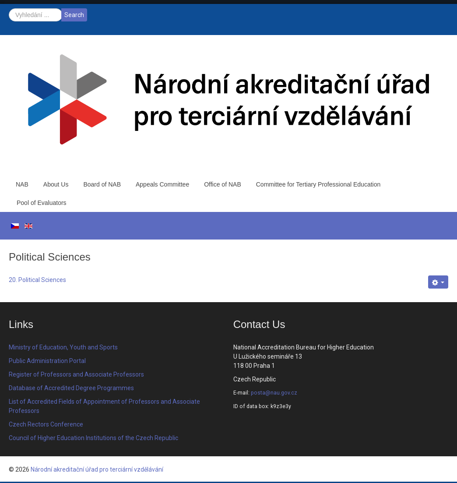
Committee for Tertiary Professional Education (318, 184)
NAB (22, 184)
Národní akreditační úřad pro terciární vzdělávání (97, 469)
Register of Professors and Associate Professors (76, 374)
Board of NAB (102, 184)
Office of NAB (222, 184)
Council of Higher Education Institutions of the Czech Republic (93, 437)
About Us (56, 184)
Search (74, 14)
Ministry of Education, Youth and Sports (63, 347)
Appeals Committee (162, 184)
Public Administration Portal (47, 360)
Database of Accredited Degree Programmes (71, 387)
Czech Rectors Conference (46, 424)
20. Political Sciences (37, 279)
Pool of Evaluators (42, 202)
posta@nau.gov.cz (274, 393)
